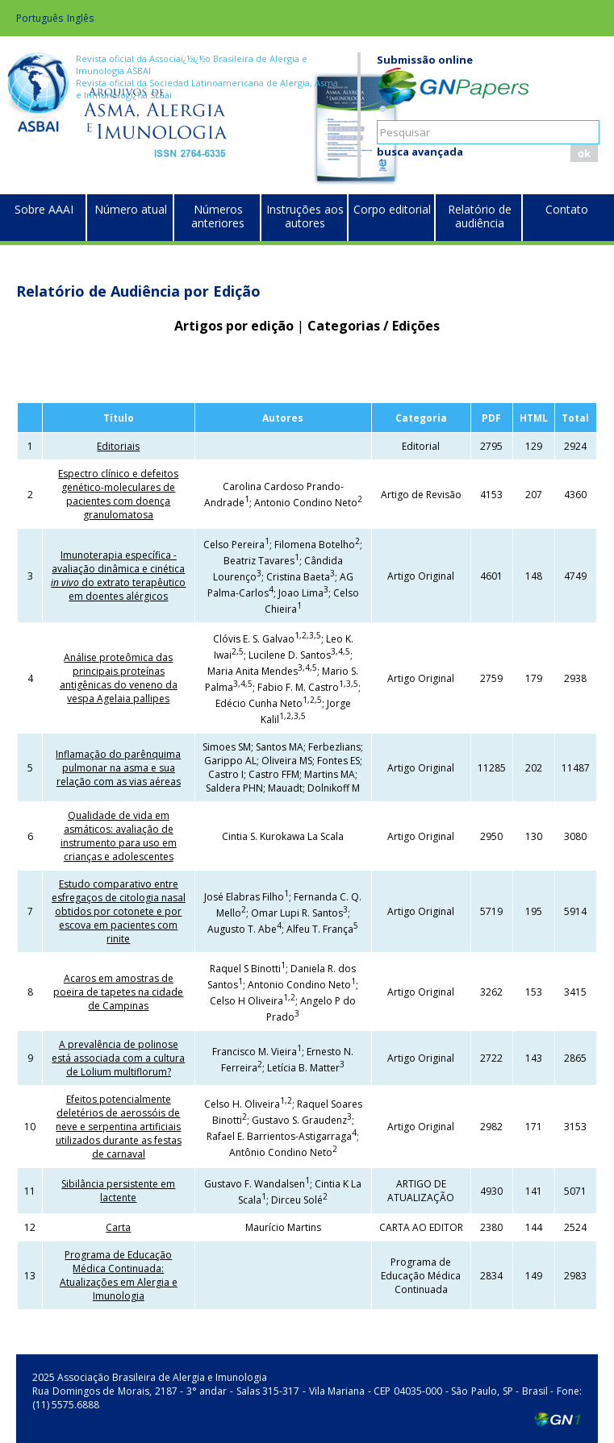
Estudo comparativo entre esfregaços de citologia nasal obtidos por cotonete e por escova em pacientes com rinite (119, 911)
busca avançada (420, 151)
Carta (118, 1227)
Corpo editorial (392, 209)
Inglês (80, 18)
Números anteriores (217, 216)
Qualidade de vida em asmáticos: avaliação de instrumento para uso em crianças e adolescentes (119, 836)
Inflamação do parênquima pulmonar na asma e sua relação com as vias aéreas (118, 767)
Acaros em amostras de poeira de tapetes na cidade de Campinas (118, 992)
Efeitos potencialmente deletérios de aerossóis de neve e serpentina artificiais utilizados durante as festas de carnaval (119, 1126)
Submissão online (425, 59)
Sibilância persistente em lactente (118, 1190)
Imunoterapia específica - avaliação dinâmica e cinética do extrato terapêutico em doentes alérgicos (118, 575)
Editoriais (118, 446)
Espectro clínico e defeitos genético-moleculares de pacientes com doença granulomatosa (118, 494)
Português (39, 18)
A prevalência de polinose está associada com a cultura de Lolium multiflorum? (118, 1058)
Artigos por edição (234, 326)
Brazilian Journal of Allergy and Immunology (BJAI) (186, 133)
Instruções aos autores (305, 216)
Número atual (130, 209)
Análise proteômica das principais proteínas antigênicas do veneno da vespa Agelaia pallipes (119, 678)
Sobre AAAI (44, 209)
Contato (566, 209)
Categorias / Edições (373, 326)
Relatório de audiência (480, 216)
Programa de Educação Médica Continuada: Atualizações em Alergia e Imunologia (119, 1275)
